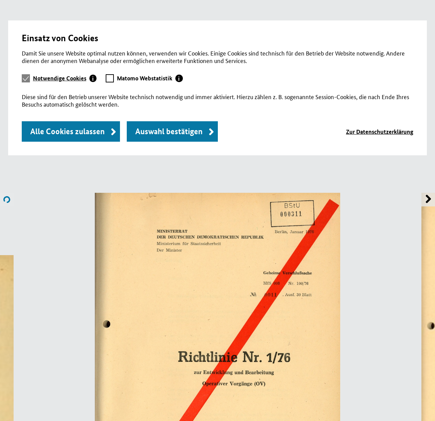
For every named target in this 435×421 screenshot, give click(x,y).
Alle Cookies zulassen (67, 131)
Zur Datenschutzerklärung (379, 132)
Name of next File (7, 199)
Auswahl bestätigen (169, 131)
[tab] (65, 78)
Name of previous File (428, 199)
